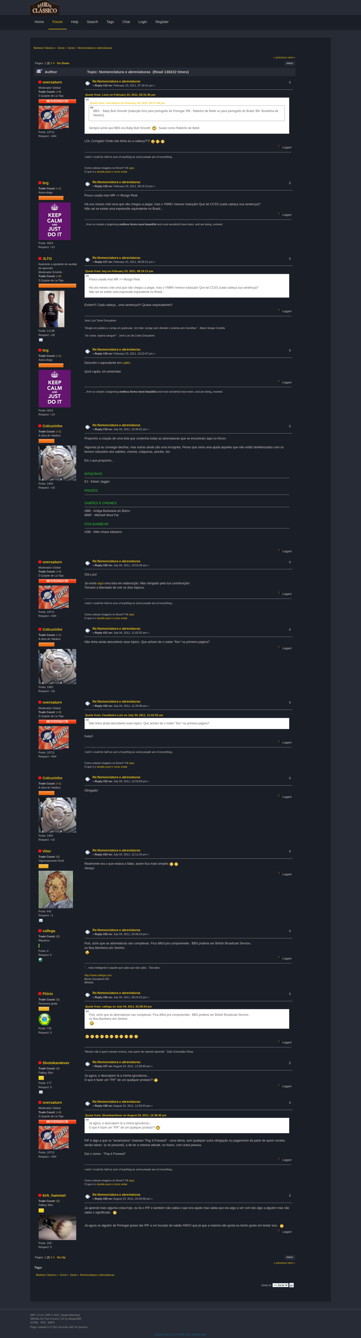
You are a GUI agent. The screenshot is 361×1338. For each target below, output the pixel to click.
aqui (131, 167)
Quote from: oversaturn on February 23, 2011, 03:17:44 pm (127, 102)
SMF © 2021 (52, 1315)
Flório (48, 993)
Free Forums (51, 1318)
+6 (58, 276)
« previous (280, 57)
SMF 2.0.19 (36, 1315)
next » (291, 57)
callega (49, 931)
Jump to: (266, 1285)
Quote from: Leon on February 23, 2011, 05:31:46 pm (120, 94)
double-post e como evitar (112, 171)
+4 (58, 91)
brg (46, 183)
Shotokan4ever (56, 1063)
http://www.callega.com (98, 975)
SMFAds (35, 1318)
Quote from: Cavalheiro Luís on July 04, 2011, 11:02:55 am (124, 715)
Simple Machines (70, 1315)
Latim (126, 363)
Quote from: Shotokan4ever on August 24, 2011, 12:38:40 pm (125, 1115)
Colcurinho (52, 426)
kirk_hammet (54, 1195)
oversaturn (52, 82)
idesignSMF (74, 1318)
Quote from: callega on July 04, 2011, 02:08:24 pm (118, 1006)
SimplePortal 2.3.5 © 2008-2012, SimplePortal (180, 1334)
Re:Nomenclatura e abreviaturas (116, 81)
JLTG (47, 258)
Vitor (47, 851)
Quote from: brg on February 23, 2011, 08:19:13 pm (119, 271)
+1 (58, 188)
